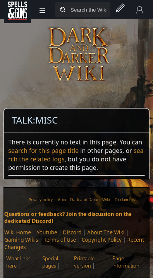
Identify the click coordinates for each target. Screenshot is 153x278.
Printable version (84, 261)
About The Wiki (105, 232)
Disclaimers (125, 199)
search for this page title (43, 150)
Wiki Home (17, 232)
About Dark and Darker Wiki (84, 199)
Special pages (50, 261)
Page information (125, 261)
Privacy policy (41, 199)
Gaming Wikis (21, 239)
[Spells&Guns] (17, 9)
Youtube (47, 232)
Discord (72, 232)
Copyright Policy (102, 239)
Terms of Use (60, 239)
